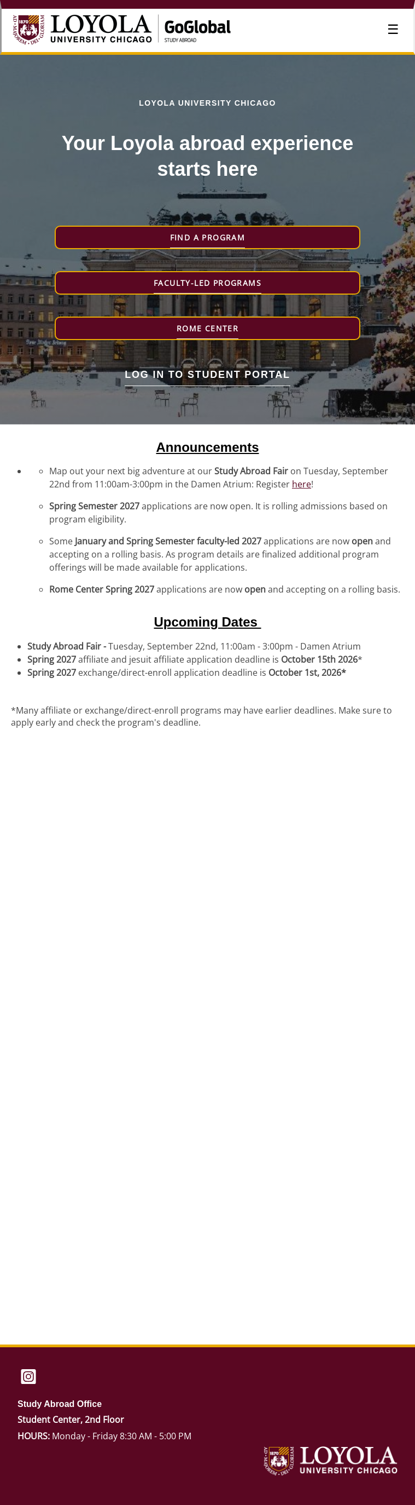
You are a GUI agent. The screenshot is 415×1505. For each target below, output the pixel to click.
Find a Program (208, 237)
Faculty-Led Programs (207, 283)
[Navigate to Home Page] (95, 30)
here (301, 484)
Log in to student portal (207, 374)
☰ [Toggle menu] (393, 29)
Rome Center (207, 328)
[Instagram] (28, 1378)
